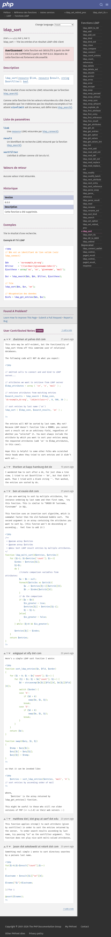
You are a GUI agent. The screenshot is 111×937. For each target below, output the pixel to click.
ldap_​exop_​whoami (92, 104)
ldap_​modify (88, 173)
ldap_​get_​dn (88, 128)
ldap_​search (88, 217)
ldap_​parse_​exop (91, 190)
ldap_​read (87, 204)
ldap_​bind (87, 38)
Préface (7, 12)
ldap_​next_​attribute (92, 179)
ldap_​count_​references (88, 61)
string (65, 78)
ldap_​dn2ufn (88, 73)
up (5, 339)
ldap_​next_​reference (92, 186)
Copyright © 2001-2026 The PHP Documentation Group (33, 926)
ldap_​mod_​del (89, 155)
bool (25, 81)
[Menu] (107, 4)
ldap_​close (88, 45)
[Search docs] (101, 4)
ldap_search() (10, 93)
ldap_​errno (88, 80)
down (9, 339)
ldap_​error (87, 83)
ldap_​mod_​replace (91, 162)
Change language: (44, 24)
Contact (85, 926)
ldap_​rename (89, 207)
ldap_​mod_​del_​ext (91, 159)
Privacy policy (36, 933)
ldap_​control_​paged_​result (89, 254)
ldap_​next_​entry (90, 183)
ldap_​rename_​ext (91, 210)
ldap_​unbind (88, 241)
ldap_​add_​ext (89, 35)
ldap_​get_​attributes (92, 124)
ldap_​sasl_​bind (90, 214)
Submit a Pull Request (50, 317)
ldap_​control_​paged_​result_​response (89, 262)
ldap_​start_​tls (89, 235)
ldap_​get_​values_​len (92, 142)
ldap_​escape (89, 86)
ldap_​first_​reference (92, 117)
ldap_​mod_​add (90, 148)
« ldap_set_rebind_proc (75, 12)
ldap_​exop (87, 90)
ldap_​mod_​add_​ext (91, 152)
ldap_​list (87, 145)
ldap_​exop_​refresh (91, 97)
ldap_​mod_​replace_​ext (92, 168)
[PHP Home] (8, 4)
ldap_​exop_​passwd (91, 93)
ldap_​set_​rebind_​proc (91, 226)
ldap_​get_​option (90, 135)
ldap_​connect (89, 52)
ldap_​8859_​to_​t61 (91, 28)
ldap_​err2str (88, 76)
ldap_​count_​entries (92, 55)
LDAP (9, 16)
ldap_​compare (89, 49)
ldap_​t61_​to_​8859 (91, 238)
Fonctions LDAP (22, 16)
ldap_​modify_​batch (91, 176)
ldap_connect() (50, 131)
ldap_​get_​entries (90, 131)
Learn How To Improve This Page (20, 317)
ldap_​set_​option (90, 221)
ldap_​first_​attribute (92, 111)
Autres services (47, 12)
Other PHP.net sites (15, 933)
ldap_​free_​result (90, 121)
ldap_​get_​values (90, 138)
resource (23, 78)
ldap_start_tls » (100, 12)
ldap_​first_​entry (90, 114)
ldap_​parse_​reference (88, 195)
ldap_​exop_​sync (90, 100)
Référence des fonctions (25, 12)
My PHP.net (71, 926)
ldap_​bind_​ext (89, 42)
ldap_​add (87, 31)
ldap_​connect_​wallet (92, 248)
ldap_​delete (88, 66)
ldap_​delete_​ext (90, 69)
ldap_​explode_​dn (91, 107)
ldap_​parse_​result (91, 200)
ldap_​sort (87, 231)
